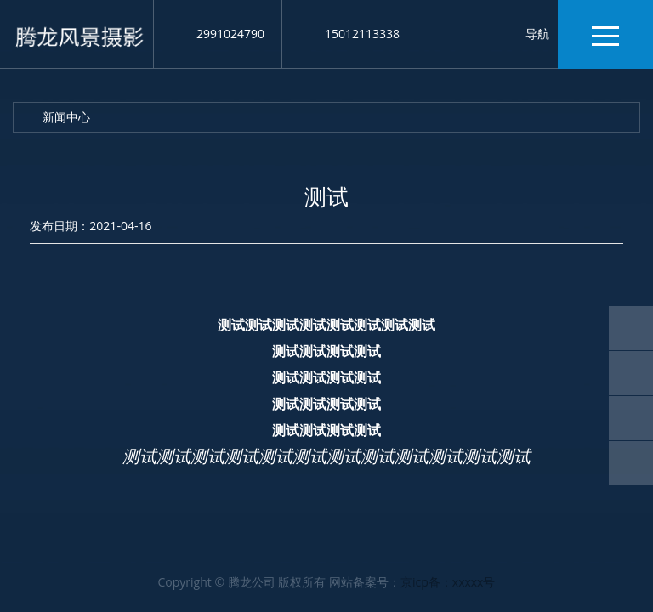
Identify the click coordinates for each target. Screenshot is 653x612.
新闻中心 (66, 117)
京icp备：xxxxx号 (447, 582)
